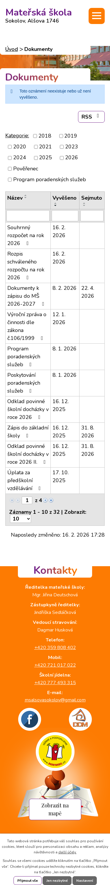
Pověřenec (25, 168)
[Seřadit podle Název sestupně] (26, 197)
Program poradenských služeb (49, 179)
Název (15, 197)
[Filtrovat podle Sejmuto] (92, 215)
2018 (44, 135)
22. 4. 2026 (87, 292)
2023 (71, 146)
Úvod (11, 49)
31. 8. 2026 (87, 431)
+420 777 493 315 (55, 682)
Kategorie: (17, 135)
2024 (19, 157)
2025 (45, 157)
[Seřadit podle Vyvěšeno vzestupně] (56, 203)
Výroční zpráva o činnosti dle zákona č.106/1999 (26, 326)
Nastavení (84, 880)
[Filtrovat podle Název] (28, 215)
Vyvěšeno (65, 197)
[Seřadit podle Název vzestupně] (26, 195)
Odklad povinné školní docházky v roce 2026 (28, 409)
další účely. (67, 852)
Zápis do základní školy (27, 431)
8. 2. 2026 (65, 288)
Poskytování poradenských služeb (23, 383)
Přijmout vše (27, 880)
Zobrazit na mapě (55, 809)
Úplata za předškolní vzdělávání (25, 480)
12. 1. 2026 (59, 318)
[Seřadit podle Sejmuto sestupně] (84, 205)
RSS (91, 116)
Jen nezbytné (57, 880)
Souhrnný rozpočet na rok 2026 (25, 235)
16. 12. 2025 (61, 405)
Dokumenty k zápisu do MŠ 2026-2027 (26, 296)
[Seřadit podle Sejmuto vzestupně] (84, 203)
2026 (71, 157)
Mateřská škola (38, 14)
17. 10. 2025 (61, 476)
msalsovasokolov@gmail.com (55, 700)
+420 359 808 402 (55, 647)
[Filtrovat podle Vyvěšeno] (65, 215)
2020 (19, 146)
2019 (70, 135)
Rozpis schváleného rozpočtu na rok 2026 (25, 265)
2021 (45, 146)
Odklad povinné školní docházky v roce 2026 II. (28, 454)
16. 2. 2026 (59, 231)
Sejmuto (91, 197)
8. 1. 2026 (65, 348)
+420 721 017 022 (55, 665)
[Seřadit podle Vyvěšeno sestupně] (56, 205)
